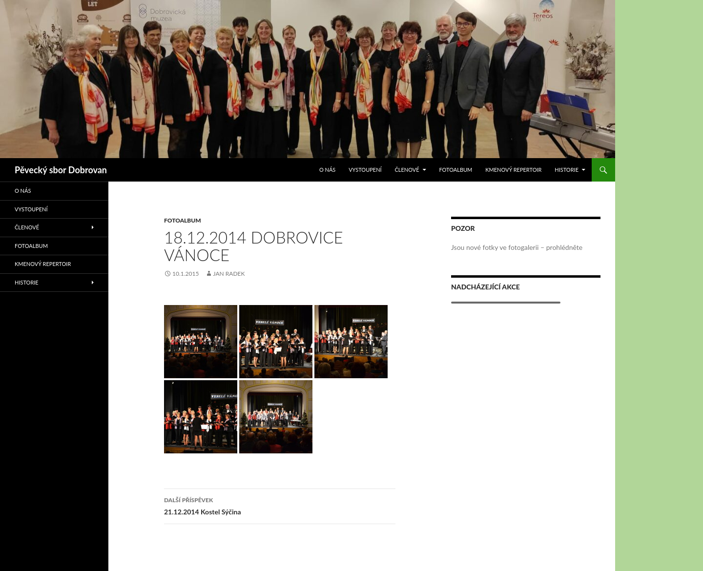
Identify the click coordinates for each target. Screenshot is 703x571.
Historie (567, 169)
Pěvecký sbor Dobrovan (61, 169)
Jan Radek (229, 273)
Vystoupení (365, 169)
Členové (406, 169)
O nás (327, 169)
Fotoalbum (455, 169)
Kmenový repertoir (513, 169)
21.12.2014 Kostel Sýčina (279, 505)
